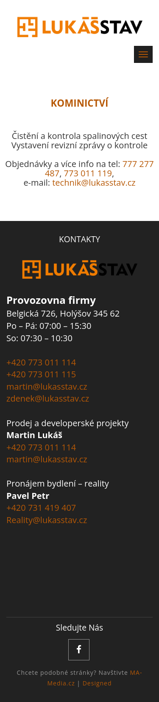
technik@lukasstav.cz (93, 182)
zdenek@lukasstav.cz (47, 398)
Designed (97, 683)
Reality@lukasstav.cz (46, 520)
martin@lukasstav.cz (46, 386)
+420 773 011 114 (41, 362)
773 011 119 (88, 173)
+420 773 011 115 (41, 374)
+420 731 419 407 (41, 507)
